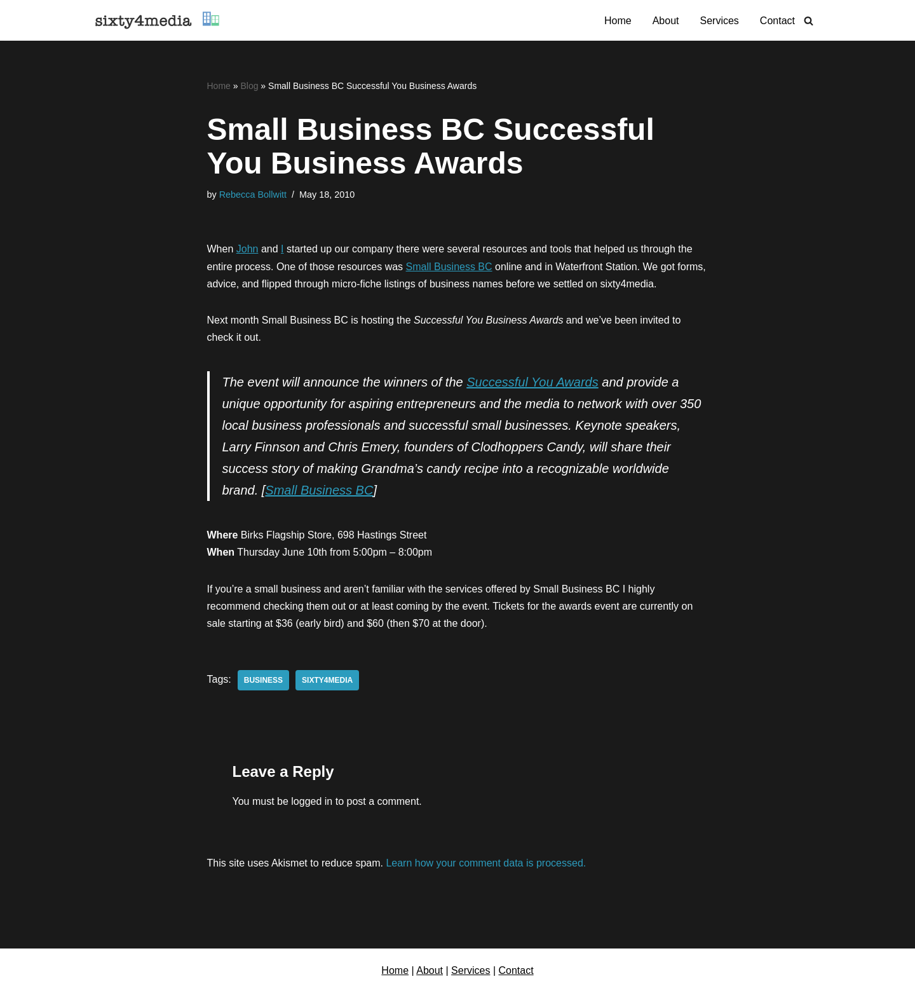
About (666, 20)
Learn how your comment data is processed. (486, 863)
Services (719, 20)
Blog (249, 86)
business (263, 680)
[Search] (808, 20)
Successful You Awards (532, 382)
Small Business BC (449, 266)
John (247, 248)
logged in (311, 801)
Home (618, 20)
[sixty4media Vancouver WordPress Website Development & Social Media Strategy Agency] (157, 20)
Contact (777, 20)
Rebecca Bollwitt (253, 194)
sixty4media (327, 680)
